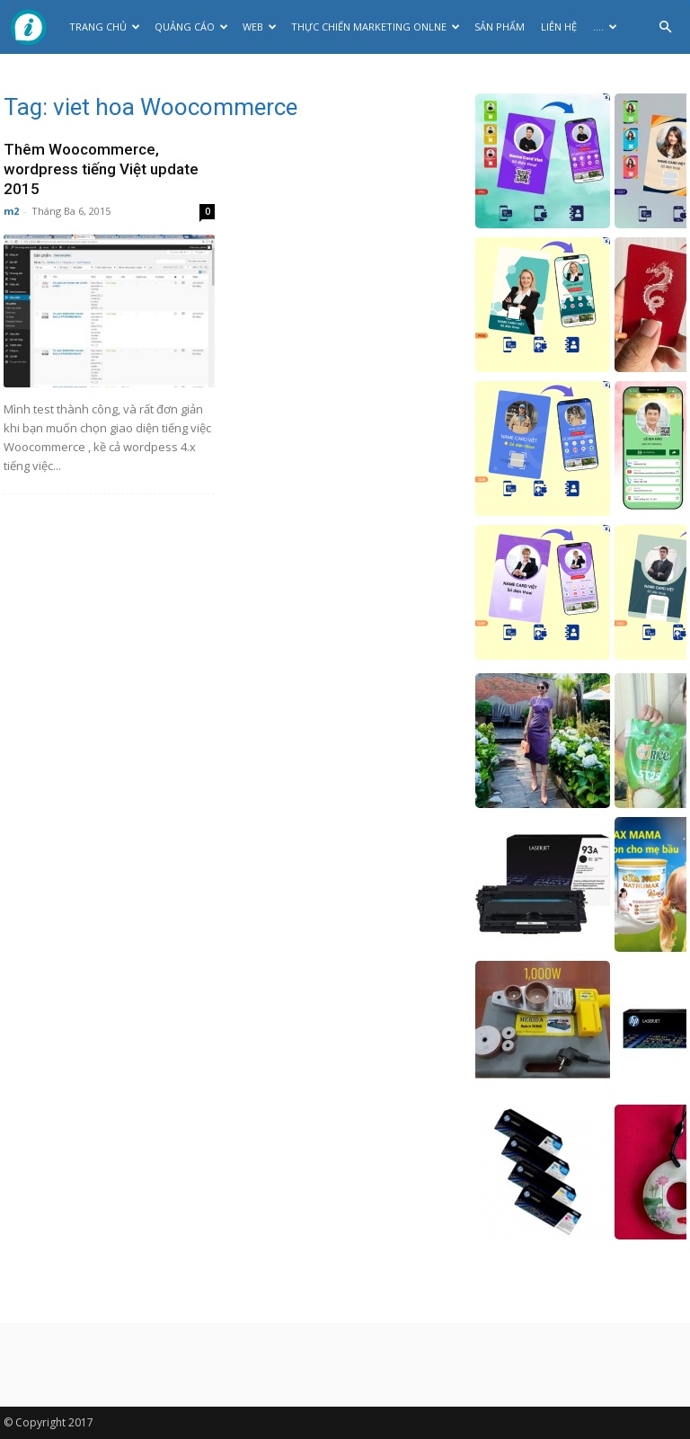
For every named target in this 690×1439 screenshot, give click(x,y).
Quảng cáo (191, 26)
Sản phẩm (499, 26)
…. (605, 26)
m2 (11, 211)
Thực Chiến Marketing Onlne (375, 26)
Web (260, 26)
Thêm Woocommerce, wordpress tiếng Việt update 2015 (101, 169)
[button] (664, 27)
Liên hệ (559, 26)
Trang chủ (104, 26)
